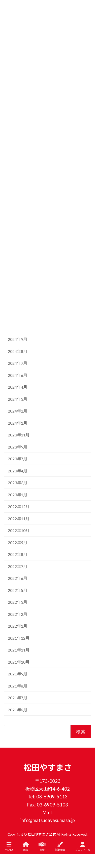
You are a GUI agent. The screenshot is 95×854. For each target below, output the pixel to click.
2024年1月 (17, 423)
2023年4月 (17, 470)
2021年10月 (18, 662)
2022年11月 (18, 518)
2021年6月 (17, 709)
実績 (42, 846)
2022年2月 (17, 614)
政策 (26, 846)
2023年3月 (17, 482)
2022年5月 (17, 590)
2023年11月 (18, 435)
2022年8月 (17, 554)
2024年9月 (17, 339)
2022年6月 (17, 578)
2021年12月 (18, 638)
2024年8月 (17, 351)
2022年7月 (17, 566)
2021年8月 (17, 685)
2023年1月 (17, 494)
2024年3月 (17, 399)
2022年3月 (17, 602)
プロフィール (82, 846)
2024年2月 (17, 411)
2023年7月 (17, 459)
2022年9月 (17, 542)
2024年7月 (17, 363)
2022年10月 (18, 530)
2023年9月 (17, 446)
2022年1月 (17, 626)
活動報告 (60, 846)
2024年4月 (17, 387)
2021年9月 (17, 674)
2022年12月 (18, 506)
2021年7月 (17, 698)
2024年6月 (17, 375)
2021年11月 (18, 650)
